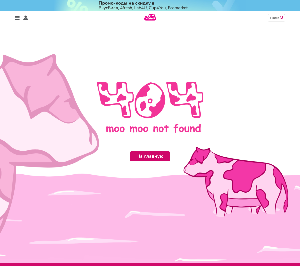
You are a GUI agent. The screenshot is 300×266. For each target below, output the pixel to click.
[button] (25, 18)
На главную (150, 156)
